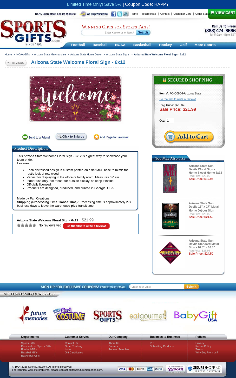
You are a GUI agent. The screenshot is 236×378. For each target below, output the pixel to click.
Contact (165, 13)
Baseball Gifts (29, 352)
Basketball (142, 45)
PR (152, 343)
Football (78, 45)
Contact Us (71, 343)
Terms (199, 349)
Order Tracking (73, 346)
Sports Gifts (28, 343)
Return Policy (203, 346)
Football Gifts (29, 349)
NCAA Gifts (23, 54)
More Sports (205, 45)
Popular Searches (118, 349)
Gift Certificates (74, 352)
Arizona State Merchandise (50, 54)
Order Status (202, 13)
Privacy (200, 343)
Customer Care (182, 13)
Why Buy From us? (207, 352)
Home (134, 13)
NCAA (120, 45)
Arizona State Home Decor (86, 54)
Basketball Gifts (30, 355)
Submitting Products (162, 346)
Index (68, 349)
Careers (113, 346)
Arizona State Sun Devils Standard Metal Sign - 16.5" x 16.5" (204, 244)
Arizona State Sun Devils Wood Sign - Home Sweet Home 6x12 (205, 169)
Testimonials (149, 13)
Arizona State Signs (118, 54)
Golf (183, 45)
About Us (113, 343)
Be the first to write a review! (86, 226)
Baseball (99, 45)
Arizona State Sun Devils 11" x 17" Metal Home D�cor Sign (204, 207)
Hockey (165, 45)
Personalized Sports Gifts (36, 346)
